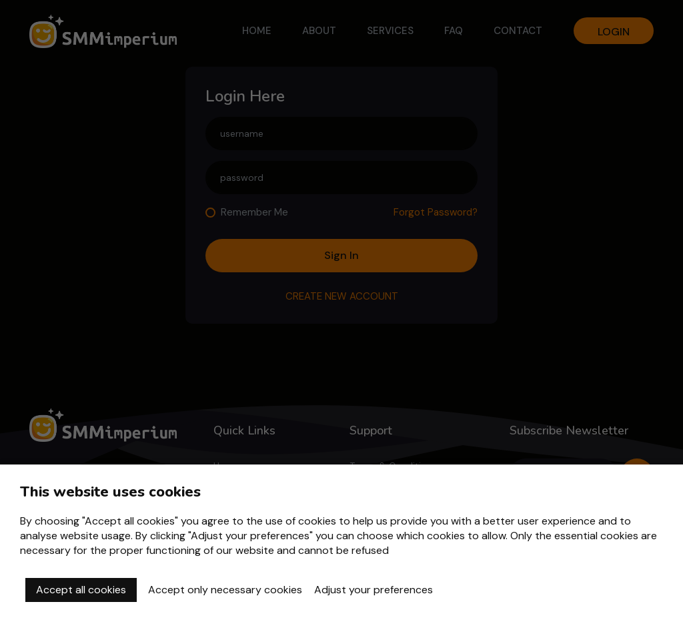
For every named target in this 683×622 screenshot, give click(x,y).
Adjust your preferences (373, 590)
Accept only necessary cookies (225, 590)
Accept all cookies (81, 590)
